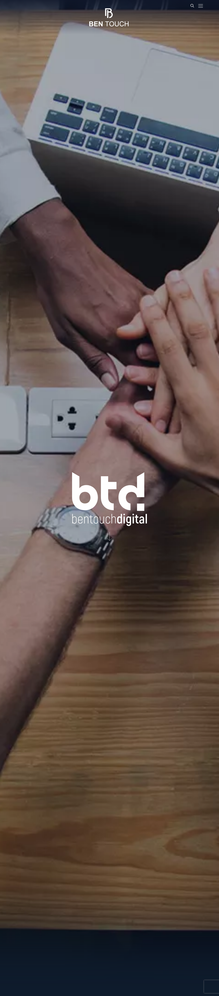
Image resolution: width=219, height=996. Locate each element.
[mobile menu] (200, 6)
